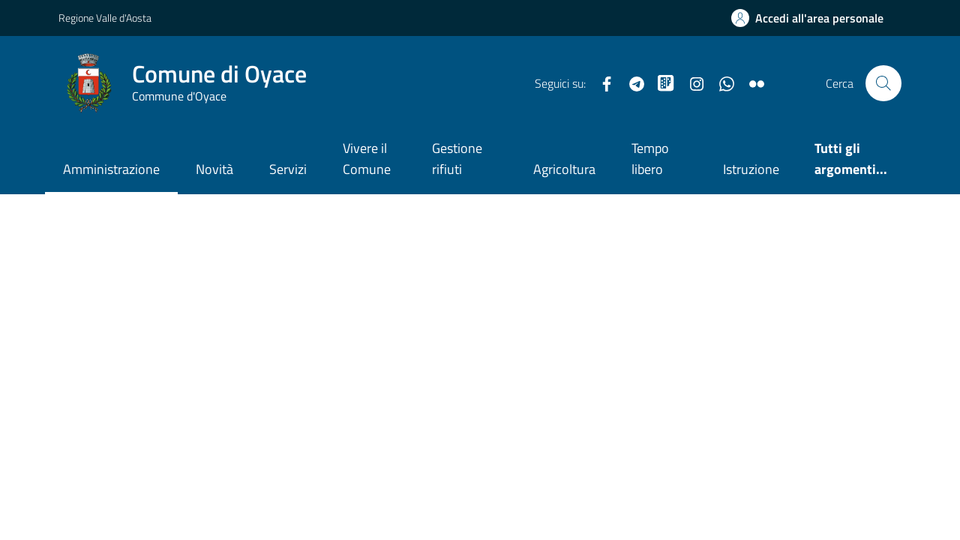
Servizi (288, 169)
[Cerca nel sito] (884, 83)
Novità (214, 169)
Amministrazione (111, 169)
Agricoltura (564, 169)
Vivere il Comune (367, 158)
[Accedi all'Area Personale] (807, 18)
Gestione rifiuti (457, 158)
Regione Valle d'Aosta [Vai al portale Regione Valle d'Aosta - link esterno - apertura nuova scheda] (105, 18)
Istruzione (751, 169)
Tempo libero (650, 158)
